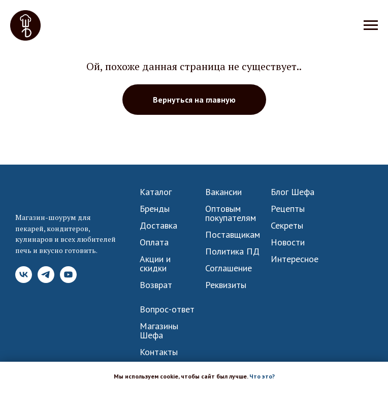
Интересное (294, 259)
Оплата (154, 242)
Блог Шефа (292, 192)
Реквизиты (225, 285)
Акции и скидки (155, 264)
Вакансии (223, 192)
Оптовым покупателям (230, 213)
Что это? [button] (262, 376)
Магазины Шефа (159, 331)
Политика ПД (232, 251)
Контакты (159, 352)
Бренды (155, 208)
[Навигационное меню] (371, 25)
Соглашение (228, 268)
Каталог (156, 192)
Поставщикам (232, 234)
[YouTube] (68, 280)
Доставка (158, 225)
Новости (288, 242)
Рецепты (288, 208)
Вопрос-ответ (167, 309)
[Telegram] (46, 280)
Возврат (156, 285)
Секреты (287, 225)
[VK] (23, 280)
